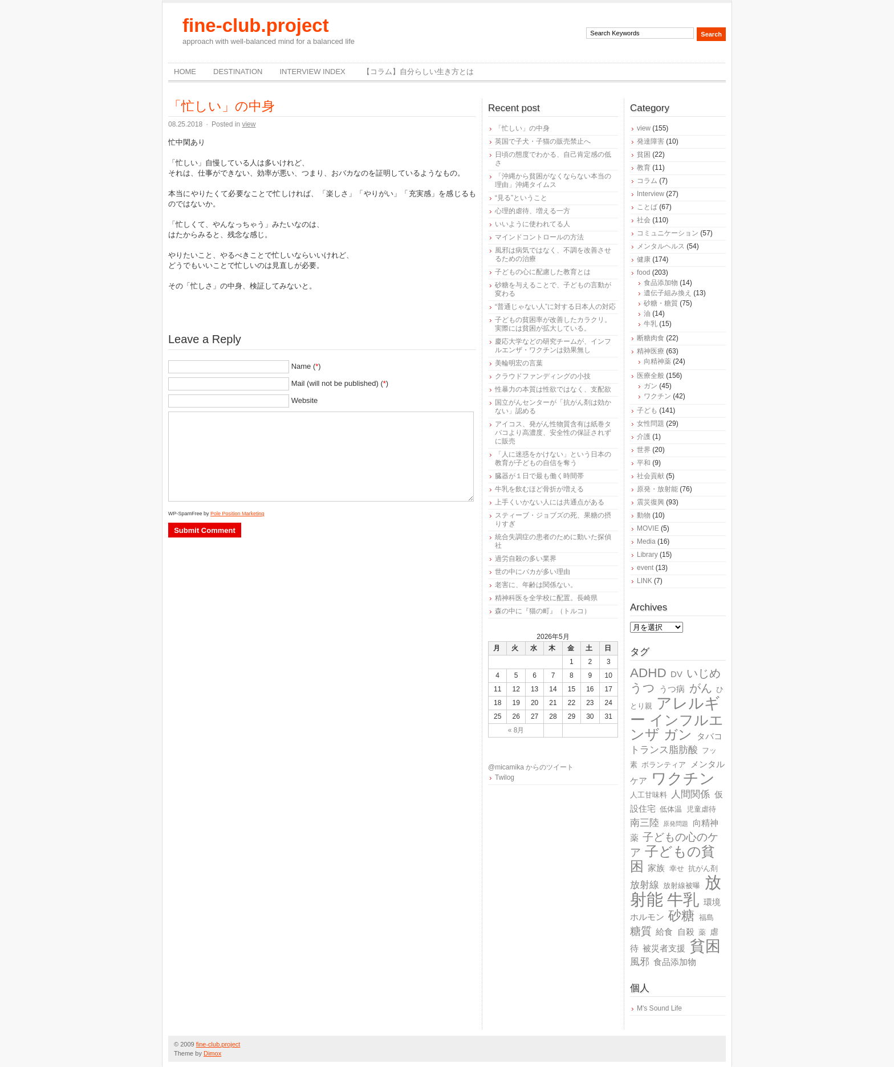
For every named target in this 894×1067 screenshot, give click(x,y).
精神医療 (650, 351)
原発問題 (675, 823)
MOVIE (648, 528)
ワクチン (657, 396)
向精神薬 (657, 361)
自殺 (685, 931)
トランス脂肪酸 (664, 749)
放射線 (644, 884)
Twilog (504, 777)
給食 (664, 931)
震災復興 (650, 502)
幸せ (676, 868)
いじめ (703, 673)
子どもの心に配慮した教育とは (543, 272)
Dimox (212, 1053)
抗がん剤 (703, 868)
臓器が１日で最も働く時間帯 (539, 476)
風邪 (639, 961)
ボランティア (663, 764)
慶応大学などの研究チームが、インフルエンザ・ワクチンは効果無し (553, 345)
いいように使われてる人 (532, 224)
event (645, 568)
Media (646, 541)
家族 (656, 868)
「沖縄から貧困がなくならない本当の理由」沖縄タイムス (553, 180)
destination (237, 71)
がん (700, 688)
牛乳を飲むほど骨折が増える (539, 489)
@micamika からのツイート (531, 767)
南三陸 (644, 822)
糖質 (641, 931)
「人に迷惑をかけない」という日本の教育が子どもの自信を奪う (553, 458)
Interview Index (312, 71)
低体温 (671, 809)
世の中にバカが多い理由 (532, 572)
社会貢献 (650, 476)
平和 (644, 463)
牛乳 (650, 324)
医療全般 (650, 376)
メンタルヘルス (661, 246)
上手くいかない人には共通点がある (549, 502)
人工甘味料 (648, 795)
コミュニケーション (667, 233)
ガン (650, 386)
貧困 (644, 154)
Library (647, 555)
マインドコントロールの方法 (539, 237)
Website (304, 400)
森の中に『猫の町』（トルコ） (543, 611)
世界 (644, 450)
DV (676, 674)
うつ (642, 688)
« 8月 (516, 730)
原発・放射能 (657, 489)
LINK (644, 581)
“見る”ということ (521, 198)
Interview (650, 194)
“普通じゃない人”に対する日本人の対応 (555, 307)
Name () (306, 366)
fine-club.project (255, 25)
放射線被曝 (681, 885)
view (248, 124)
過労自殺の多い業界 (525, 559)
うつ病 (672, 689)
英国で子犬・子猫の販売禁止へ (543, 141)
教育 (644, 168)
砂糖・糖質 (661, 303)
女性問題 (650, 423)
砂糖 (681, 916)
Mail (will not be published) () (340, 383)
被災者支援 (664, 948)
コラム (647, 181)
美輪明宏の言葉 (519, 363)
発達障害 (650, 141)
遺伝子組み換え (668, 293)
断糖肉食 (650, 338)
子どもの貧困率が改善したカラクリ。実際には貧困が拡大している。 (553, 324)
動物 (644, 515)
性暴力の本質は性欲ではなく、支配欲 (553, 389)
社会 (644, 220)
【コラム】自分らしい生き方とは (418, 71)
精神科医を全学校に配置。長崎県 (546, 598)
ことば (647, 207)
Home (185, 71)
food (643, 272)
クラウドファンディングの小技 (543, 376)
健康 (644, 259)
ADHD (648, 673)
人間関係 (690, 794)
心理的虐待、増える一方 (532, 211)
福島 (706, 917)
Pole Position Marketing (237, 513)
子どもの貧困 (672, 859)
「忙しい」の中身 (221, 106)
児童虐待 (701, 809)
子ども (647, 410)
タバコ (709, 736)
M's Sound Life (659, 1008)
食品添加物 (661, 283)
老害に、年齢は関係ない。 (536, 585)
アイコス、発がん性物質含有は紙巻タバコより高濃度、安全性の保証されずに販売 (553, 432)
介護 (644, 437)
